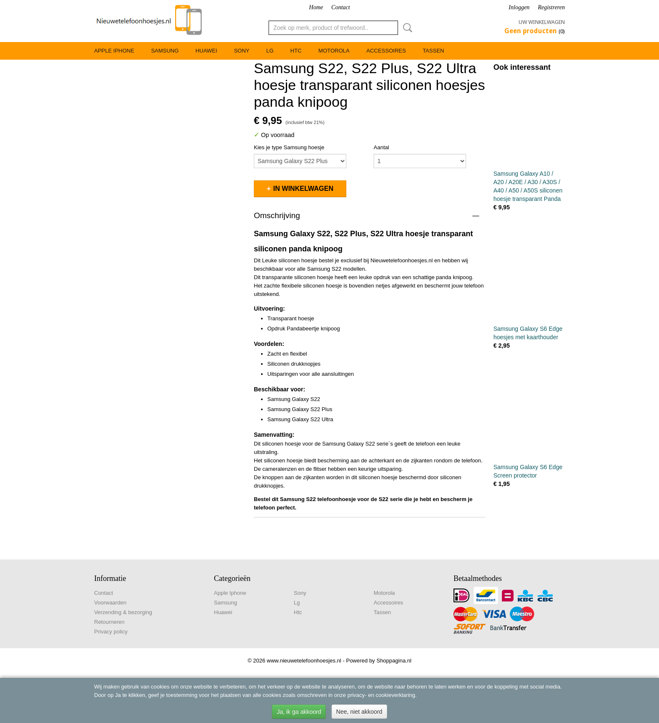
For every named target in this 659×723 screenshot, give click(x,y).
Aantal (381, 147)
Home (316, 7)
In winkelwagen (303, 188)
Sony (242, 50)
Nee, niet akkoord (359, 711)
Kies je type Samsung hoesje (289, 147)
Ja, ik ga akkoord (299, 711)
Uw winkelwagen (542, 22)
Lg (269, 50)
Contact (340, 7)
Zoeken (406, 27)
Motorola (334, 50)
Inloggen (519, 7)
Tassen (433, 50)
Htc (296, 50)
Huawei (206, 50)
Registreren (551, 7)
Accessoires (386, 50)
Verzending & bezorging (123, 612)
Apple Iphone (114, 50)
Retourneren (109, 622)
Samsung (165, 50)
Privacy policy (110, 631)
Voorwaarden (110, 602)
